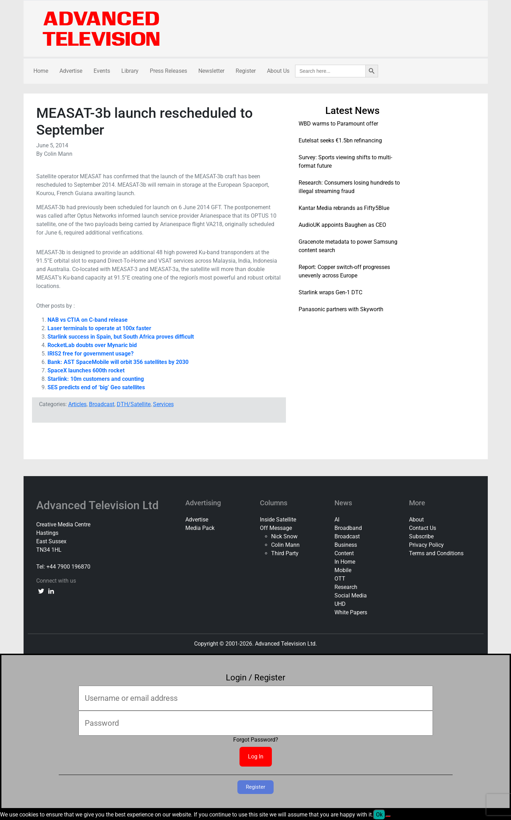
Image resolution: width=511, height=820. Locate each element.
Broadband (348, 528)
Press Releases (168, 71)
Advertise (70, 71)
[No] (388, 816)
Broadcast (101, 404)
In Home (344, 561)
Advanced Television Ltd (98, 505)
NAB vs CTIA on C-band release (87, 319)
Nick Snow (284, 536)
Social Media (350, 595)
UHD (340, 604)
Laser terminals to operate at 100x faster (99, 328)
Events (102, 71)
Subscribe (421, 536)
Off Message (276, 528)
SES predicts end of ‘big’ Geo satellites (96, 387)
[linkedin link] (51, 590)
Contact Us (422, 528)
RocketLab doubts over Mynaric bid (92, 345)
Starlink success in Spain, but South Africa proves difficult (120, 336)
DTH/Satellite (134, 404)
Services (163, 404)
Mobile (342, 570)
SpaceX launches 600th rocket (85, 370)
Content (344, 553)
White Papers (350, 612)
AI (336, 519)
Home (40, 71)
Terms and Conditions (436, 553)
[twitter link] (41, 590)
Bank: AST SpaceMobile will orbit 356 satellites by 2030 (118, 362)
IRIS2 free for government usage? (90, 353)
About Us (278, 71)
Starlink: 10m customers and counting (95, 379)
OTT (339, 578)
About (416, 519)
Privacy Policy (426, 545)
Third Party (285, 553)
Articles (77, 404)
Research (345, 587)
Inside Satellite (278, 519)
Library (130, 71)
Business (345, 545)
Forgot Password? (255, 739)
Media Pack (200, 528)
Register (246, 71)
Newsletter (211, 71)
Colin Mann (285, 545)
